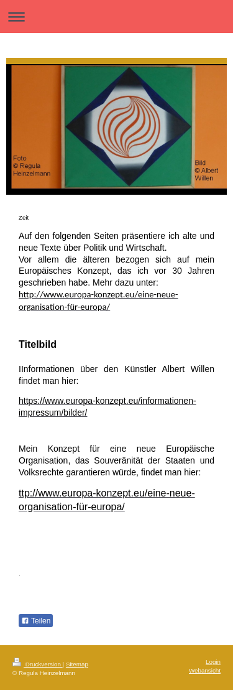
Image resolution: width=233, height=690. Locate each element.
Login (213, 661)
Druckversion (37, 664)
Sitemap (77, 664)
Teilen (35, 621)
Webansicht (205, 670)
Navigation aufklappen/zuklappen (116, 16)
